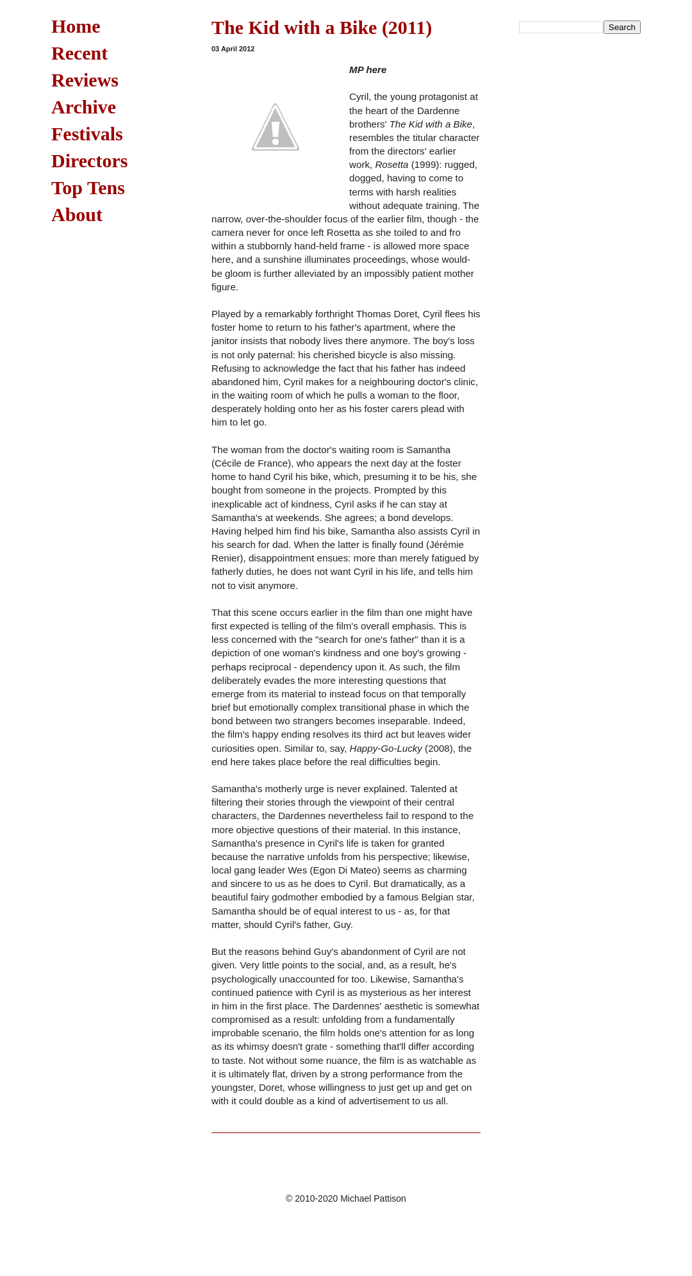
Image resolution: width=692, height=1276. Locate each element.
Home (76, 26)
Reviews (85, 79)
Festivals (87, 133)
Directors (89, 160)
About (77, 214)
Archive (83, 106)
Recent (79, 52)
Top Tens (88, 187)
